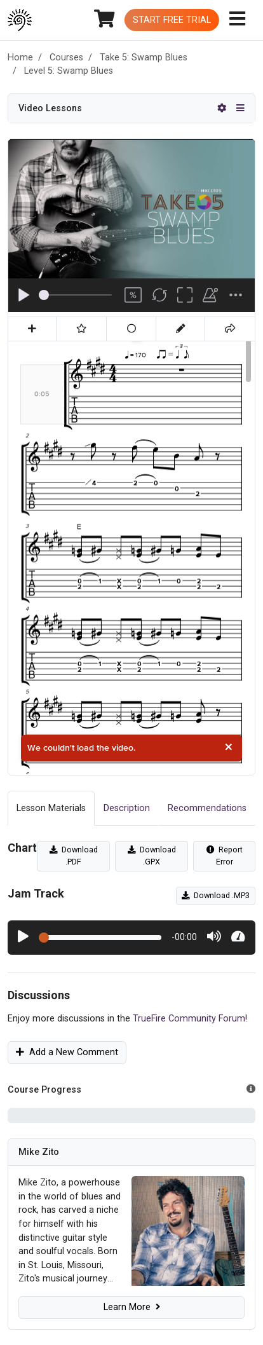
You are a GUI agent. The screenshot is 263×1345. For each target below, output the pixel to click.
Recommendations (207, 808)
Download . (74, 855)
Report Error (224, 855)
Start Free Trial (172, 20)
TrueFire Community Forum (189, 1018)
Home (20, 57)
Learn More (132, 1307)
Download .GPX (152, 855)
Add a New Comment (67, 1052)
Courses (66, 57)
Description (127, 808)
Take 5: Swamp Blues (143, 57)
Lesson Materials (51, 808)
